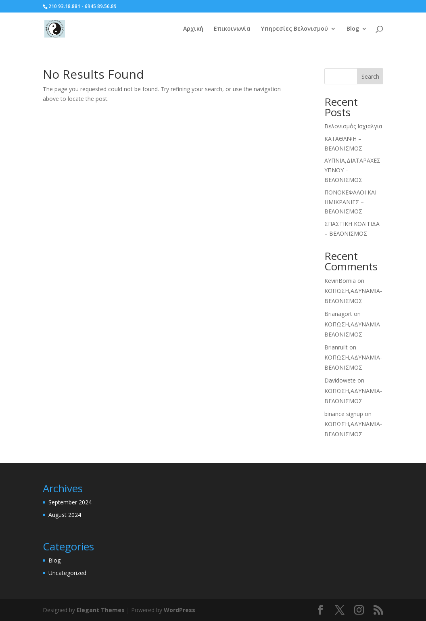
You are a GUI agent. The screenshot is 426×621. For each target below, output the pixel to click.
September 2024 (70, 502)
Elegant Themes (101, 610)
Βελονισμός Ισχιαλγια (353, 126)
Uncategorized (67, 573)
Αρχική (193, 29)
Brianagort (338, 314)
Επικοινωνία (232, 29)
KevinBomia (340, 280)
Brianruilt (336, 347)
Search (370, 76)
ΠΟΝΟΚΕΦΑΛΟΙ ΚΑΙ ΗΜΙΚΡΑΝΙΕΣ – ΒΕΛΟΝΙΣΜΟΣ (350, 201)
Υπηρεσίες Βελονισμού (294, 29)
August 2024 (64, 515)
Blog (353, 29)
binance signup (343, 414)
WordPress (179, 610)
